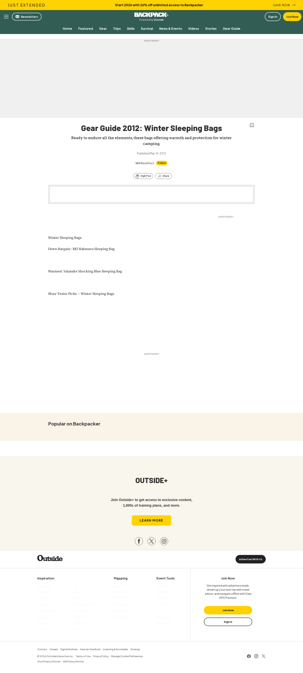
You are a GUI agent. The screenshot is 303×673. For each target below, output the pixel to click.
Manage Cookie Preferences (127, 657)
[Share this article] (163, 176)
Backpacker (151, 14)
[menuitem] (67, 28)
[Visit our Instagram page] (164, 542)
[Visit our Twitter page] (151, 542)
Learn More (151, 521)
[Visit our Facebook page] (139, 542)
